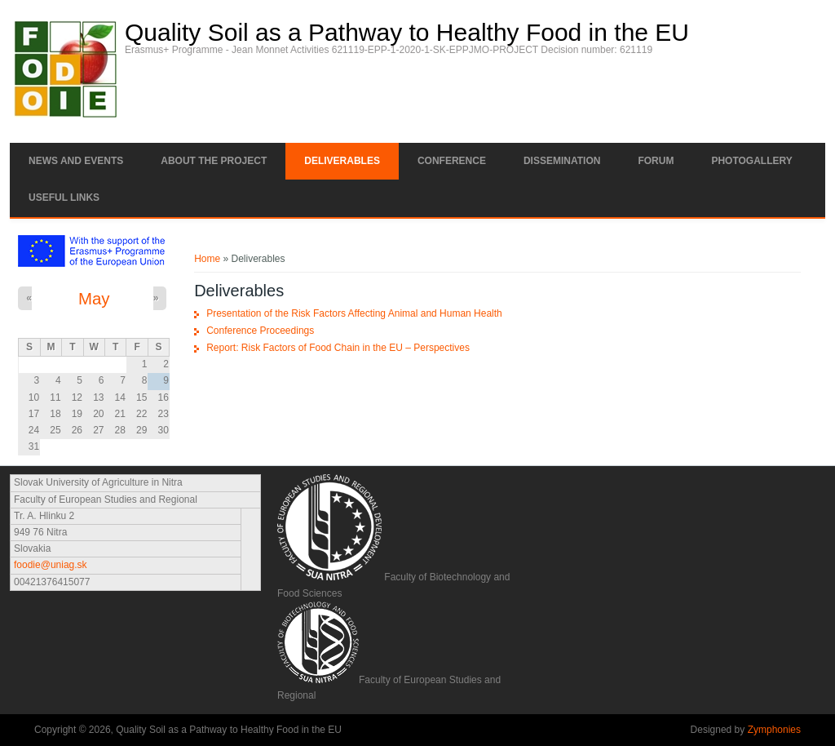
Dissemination (562, 161)
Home (207, 258)
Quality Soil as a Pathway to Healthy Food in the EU (407, 32)
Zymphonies (774, 729)
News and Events (76, 161)
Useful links (64, 197)
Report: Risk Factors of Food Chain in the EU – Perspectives (338, 347)
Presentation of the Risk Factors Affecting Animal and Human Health (354, 313)
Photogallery (751, 161)
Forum (656, 161)
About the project (214, 161)
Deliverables (342, 161)
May (94, 299)
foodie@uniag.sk (50, 565)
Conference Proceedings (260, 330)
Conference (452, 161)
